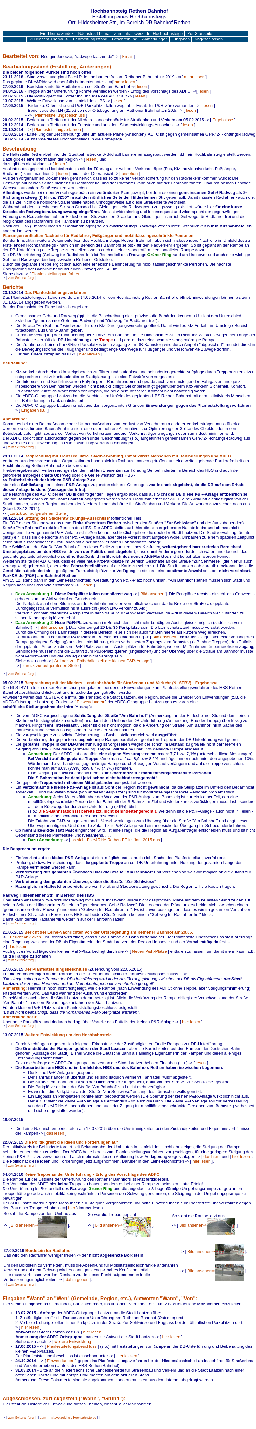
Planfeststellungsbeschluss (60, 115)
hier (71, 1207)
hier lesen (191, 1021)
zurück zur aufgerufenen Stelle (38, 513)
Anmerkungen (155, 39)
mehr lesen (194, 77)
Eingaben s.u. (33, 410)
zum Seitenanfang (21, 278)
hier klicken (89, 354)
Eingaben (181, 39)
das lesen (17, 946)
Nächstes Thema (93, 33)
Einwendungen (90, 702)
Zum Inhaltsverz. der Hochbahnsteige (148, 33)
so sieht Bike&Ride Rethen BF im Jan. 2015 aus (115, 839)
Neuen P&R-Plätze (149, 951)
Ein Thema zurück (57, 33)
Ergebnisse (222, 120)
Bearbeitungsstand (90, 39)
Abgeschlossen (209, 39)
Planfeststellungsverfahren (56, 273)
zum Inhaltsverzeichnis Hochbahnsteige (68, 1417)
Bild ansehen (152, 594)
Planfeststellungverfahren (57, 129)
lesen (142, 86)
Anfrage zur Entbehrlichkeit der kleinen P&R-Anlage (101, 660)
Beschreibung (125, 39)
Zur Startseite (200, 33)
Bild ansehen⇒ (39, 1225)
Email (127, 56)
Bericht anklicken (25, 937)
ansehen (130, 173)
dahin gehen (77, 1279)
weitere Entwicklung (72, 1341)
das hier (210, 1156)
